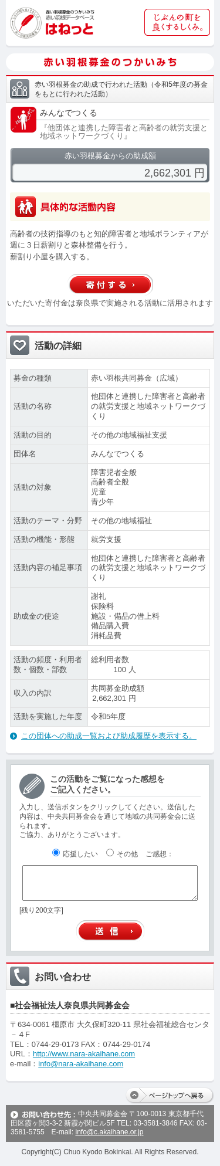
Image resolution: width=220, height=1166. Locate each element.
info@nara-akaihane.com (80, 1063)
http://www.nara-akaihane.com (84, 1053)
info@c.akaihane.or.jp (109, 1132)
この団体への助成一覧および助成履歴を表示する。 (109, 735)
